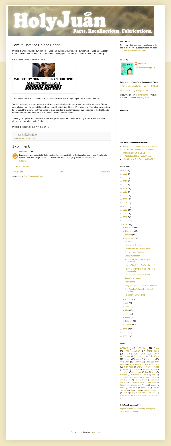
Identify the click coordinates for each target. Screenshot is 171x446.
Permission (129, 241)
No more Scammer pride (135, 295)
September (130, 238)
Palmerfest (135, 375)
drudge (22, 138)
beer (153, 375)
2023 (125, 174)
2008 (125, 329)
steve (137, 380)
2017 (125, 196)
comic (124, 348)
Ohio (148, 362)
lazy (132, 390)
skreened (150, 359)
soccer (122, 388)
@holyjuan (142, 95)
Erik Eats (154, 356)
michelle (133, 377)
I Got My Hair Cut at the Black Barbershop (139, 150)
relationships (151, 377)
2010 (125, 221)
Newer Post (18, 172)
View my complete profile (145, 68)
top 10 (144, 380)
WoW (146, 375)
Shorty (139, 367)
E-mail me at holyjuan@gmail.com (134, 90)
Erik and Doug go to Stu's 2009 (137, 275)
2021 (125, 181)
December (129, 227)
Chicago (135, 369)
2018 (125, 192)
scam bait (124, 372)
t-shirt (127, 359)
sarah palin (153, 351)
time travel (133, 388)
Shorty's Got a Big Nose (135, 252)
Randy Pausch (135, 393)
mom (139, 390)
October (128, 235)
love (146, 385)
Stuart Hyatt (124, 385)
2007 (125, 333)
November (129, 231)
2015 (125, 203)
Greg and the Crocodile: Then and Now (141, 285)
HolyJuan (142, 64)
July (127, 303)
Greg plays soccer (132, 256)
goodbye (123, 377)
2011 (125, 217)
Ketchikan (133, 382)
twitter (138, 359)
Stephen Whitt (124, 395)
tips (146, 372)
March (128, 317)
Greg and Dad (136, 353)
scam (125, 369)
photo (139, 356)
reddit (156, 367)
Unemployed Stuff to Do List (133, 153)
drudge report (30, 138)
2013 (125, 210)
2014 (125, 206)
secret (122, 380)
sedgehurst (24, 151)
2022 (125, 178)
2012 (125, 214)
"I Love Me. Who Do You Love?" (133, 50)
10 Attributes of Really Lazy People (136, 156)
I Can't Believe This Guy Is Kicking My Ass (139, 159)
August (128, 299)
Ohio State (124, 362)
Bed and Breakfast (150, 393)
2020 (125, 185)
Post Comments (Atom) (33, 176)
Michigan (123, 375)
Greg (156, 348)
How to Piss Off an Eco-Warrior (137, 265)
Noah (142, 382)
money (146, 390)
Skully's (137, 362)
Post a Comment (23, 166)
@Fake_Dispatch (144, 97)
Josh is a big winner (133, 278)
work (153, 372)
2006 (125, 336)
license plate (137, 385)
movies (153, 385)
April (127, 314)
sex (129, 380)
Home (62, 172)
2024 (125, 170)
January (128, 325)
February (129, 321)
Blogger (96, 432)
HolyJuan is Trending (133, 245)
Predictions (152, 382)
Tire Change (130, 282)
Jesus (141, 348)
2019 (125, 188)
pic (141, 377)
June (127, 307)
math (148, 367)
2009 (125, 224)
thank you (136, 372)
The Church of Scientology (141, 395)
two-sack (155, 390)
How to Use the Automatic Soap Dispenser (139, 147)
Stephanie (145, 388)
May (127, 310)
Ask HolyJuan (133, 351)
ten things (155, 395)
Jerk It (125, 393)
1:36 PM (22, 161)
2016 (125, 199)
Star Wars (128, 367)
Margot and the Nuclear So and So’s (143, 364)
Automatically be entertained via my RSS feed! (139, 86)
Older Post (105, 172)
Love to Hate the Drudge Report (138, 249)
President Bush (149, 369)
